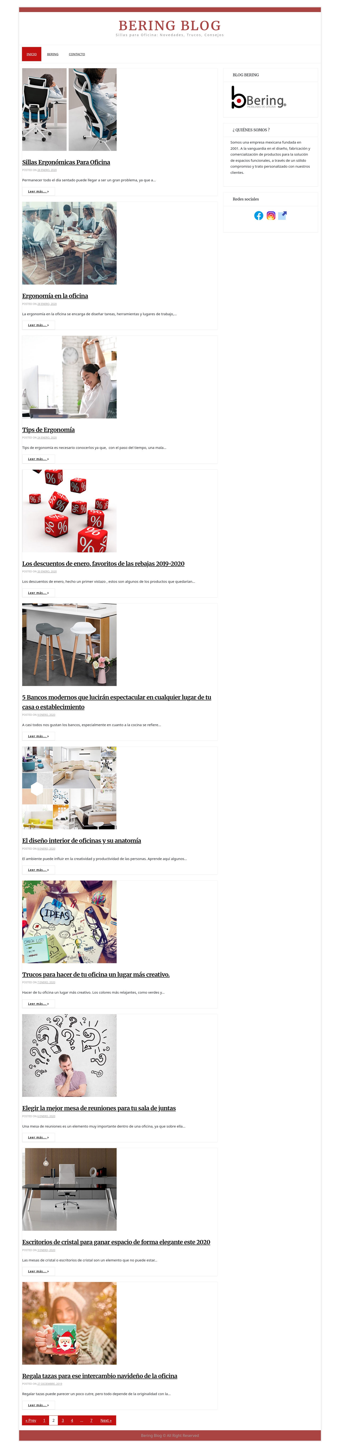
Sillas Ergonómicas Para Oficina (66, 162)
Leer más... (38, 191)
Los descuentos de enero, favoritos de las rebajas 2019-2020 (103, 563)
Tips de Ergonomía (48, 430)
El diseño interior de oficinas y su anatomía (81, 840)
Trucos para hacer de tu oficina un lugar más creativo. (96, 974)
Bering (53, 54)
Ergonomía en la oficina (55, 296)
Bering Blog (170, 25)
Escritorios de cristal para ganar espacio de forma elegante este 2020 (116, 1242)
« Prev (31, 1420)
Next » (106, 1420)
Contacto (77, 54)
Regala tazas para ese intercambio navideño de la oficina (99, 1376)
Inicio (32, 54)
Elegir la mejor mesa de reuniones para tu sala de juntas (99, 1108)
